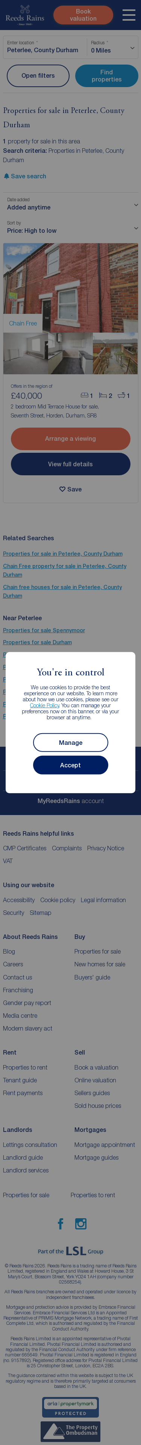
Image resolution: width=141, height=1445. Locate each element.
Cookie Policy (44, 705)
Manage (70, 742)
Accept (70, 764)
